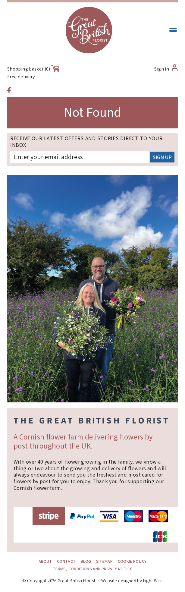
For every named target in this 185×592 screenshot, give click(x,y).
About (45, 562)
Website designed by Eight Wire (132, 581)
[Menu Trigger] (173, 31)
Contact (66, 562)
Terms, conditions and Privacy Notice (92, 569)
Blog (86, 562)
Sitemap (104, 562)
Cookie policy (132, 562)
